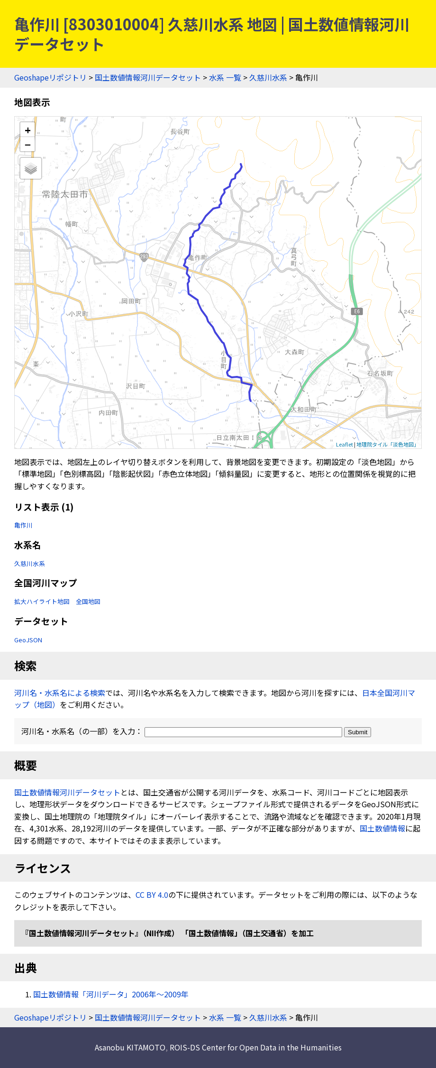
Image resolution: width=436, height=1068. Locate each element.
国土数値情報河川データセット (148, 77)
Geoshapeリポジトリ (50, 77)
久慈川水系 (268, 77)
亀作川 (23, 524)
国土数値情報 (382, 828)
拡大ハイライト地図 (42, 601)
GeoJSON (28, 639)
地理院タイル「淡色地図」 (387, 444)
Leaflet (344, 444)
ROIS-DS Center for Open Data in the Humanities (256, 1047)
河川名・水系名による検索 (59, 692)
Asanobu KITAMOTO (130, 1047)
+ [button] (28, 129)
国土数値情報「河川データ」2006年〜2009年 (111, 994)
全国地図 (88, 601)
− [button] (28, 144)
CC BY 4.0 (152, 894)
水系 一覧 (225, 77)
